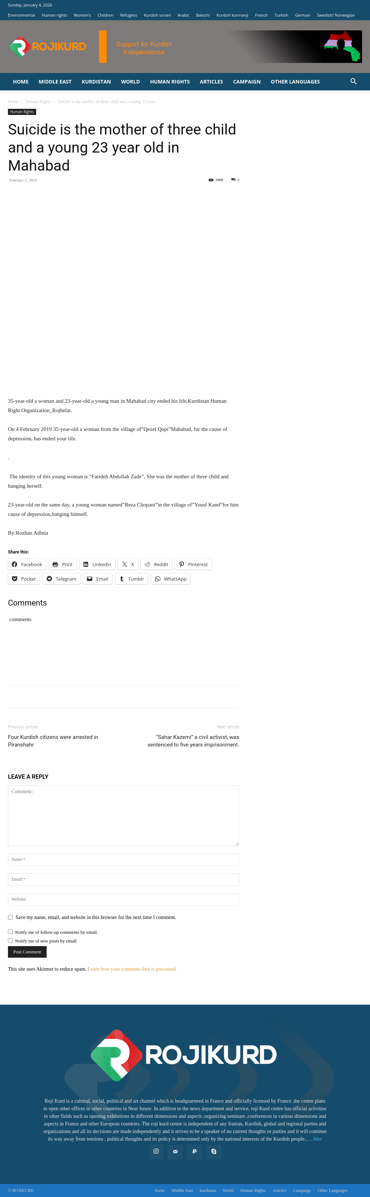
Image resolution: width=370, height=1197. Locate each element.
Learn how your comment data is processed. (132, 969)
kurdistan (96, 81)
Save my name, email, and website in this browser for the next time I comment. (96, 917)
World (130, 81)
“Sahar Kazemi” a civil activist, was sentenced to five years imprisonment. (193, 741)
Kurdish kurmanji (232, 15)
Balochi (203, 15)
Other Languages (295, 81)
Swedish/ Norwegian (336, 15)
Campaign (247, 81)
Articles (211, 81)
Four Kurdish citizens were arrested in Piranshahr (53, 741)
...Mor (316, 1139)
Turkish (281, 15)
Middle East (55, 81)
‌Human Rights (170, 81)
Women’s (82, 15)
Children (105, 15)
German (302, 15)
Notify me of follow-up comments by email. (56, 932)
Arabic (183, 15)
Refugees (128, 15)
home (21, 81)
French (261, 15)
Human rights (54, 15)
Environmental (21, 15)
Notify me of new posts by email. (46, 941)
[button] (353, 82)
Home (13, 101)
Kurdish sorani (157, 15)
